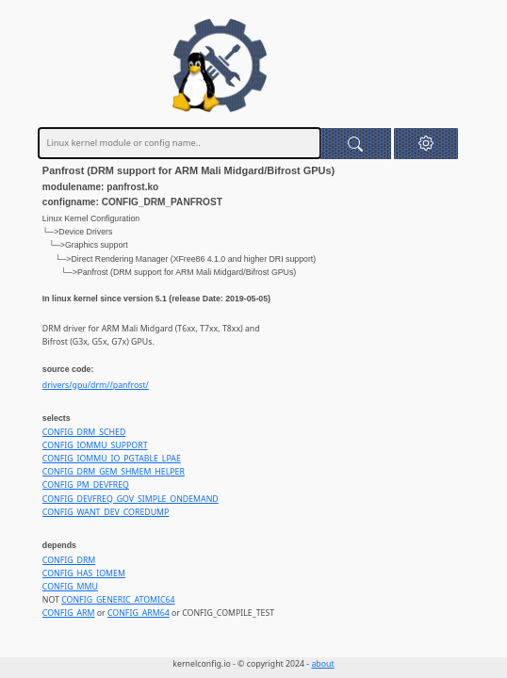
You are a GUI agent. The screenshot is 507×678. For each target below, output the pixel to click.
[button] (425, 143)
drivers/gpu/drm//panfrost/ (95, 385)
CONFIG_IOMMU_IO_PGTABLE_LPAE (111, 458)
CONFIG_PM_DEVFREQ (85, 485)
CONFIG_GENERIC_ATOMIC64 (117, 599)
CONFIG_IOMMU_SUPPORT (95, 445)
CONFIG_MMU (70, 586)
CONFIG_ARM (68, 613)
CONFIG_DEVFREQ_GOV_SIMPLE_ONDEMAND (130, 499)
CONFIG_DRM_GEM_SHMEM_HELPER (113, 471)
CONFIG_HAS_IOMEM (83, 573)
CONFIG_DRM (68, 560)
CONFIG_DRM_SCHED (83, 432)
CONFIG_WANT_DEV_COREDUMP (106, 512)
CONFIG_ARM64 (138, 613)
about (322, 664)
